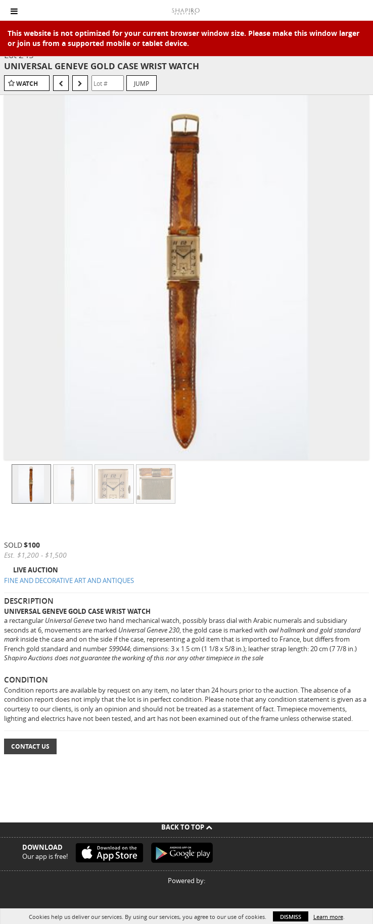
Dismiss (290, 916)
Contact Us (30, 746)
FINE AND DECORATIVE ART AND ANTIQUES (69, 580)
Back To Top (186, 827)
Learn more (328, 916)
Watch (27, 83)
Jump (141, 83)
